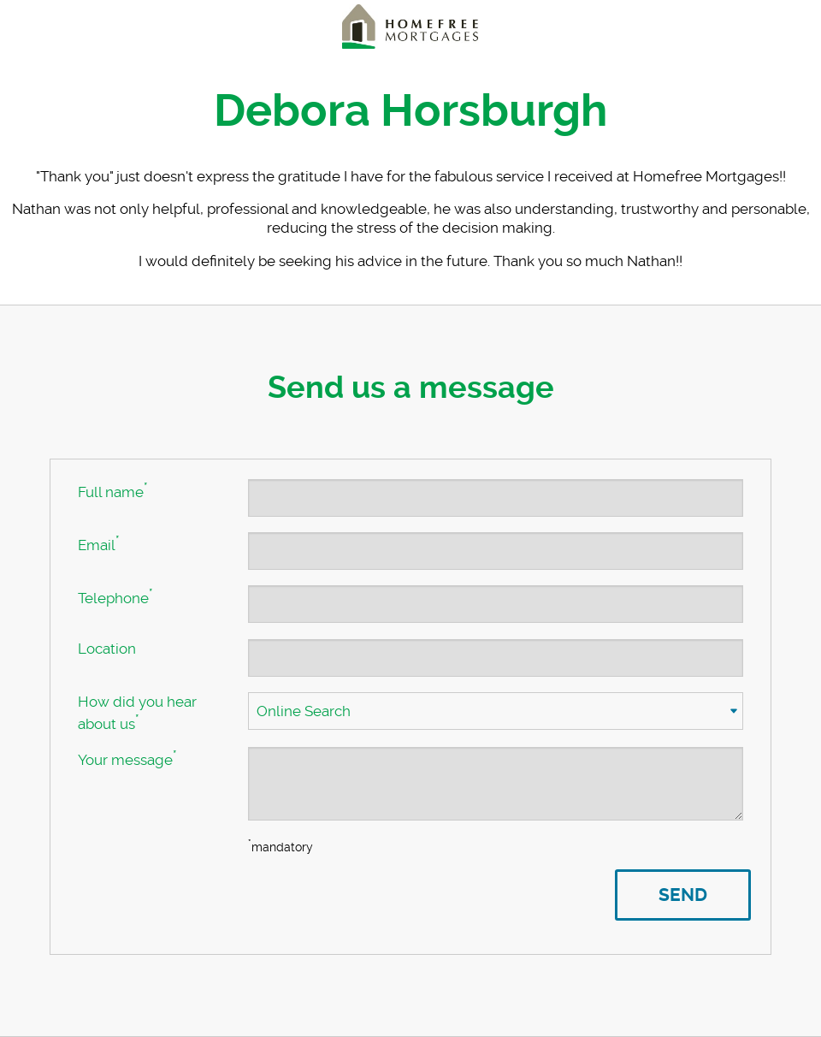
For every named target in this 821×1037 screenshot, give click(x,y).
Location (107, 648)
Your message (127, 758)
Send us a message (411, 388)
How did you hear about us (137, 712)
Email (98, 543)
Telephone (115, 596)
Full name (112, 490)
